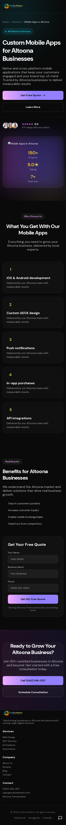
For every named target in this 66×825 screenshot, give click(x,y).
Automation (9, 748)
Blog (5, 770)
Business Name (16, 568)
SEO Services (10, 741)
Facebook (20, 818)
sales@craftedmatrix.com (16, 792)
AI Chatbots (9, 745)
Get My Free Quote (33, 600)
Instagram (34, 818)
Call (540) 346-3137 (33, 680)
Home (6, 22)
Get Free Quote (33, 95)
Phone (11, 583)
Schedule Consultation (33, 692)
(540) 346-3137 (11, 788)
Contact (7, 774)
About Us (7, 763)
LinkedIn (47, 818)
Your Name (13, 554)
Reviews (7, 766)
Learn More (33, 107)
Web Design (9, 737)
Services (16, 22)
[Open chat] (60, 817)
